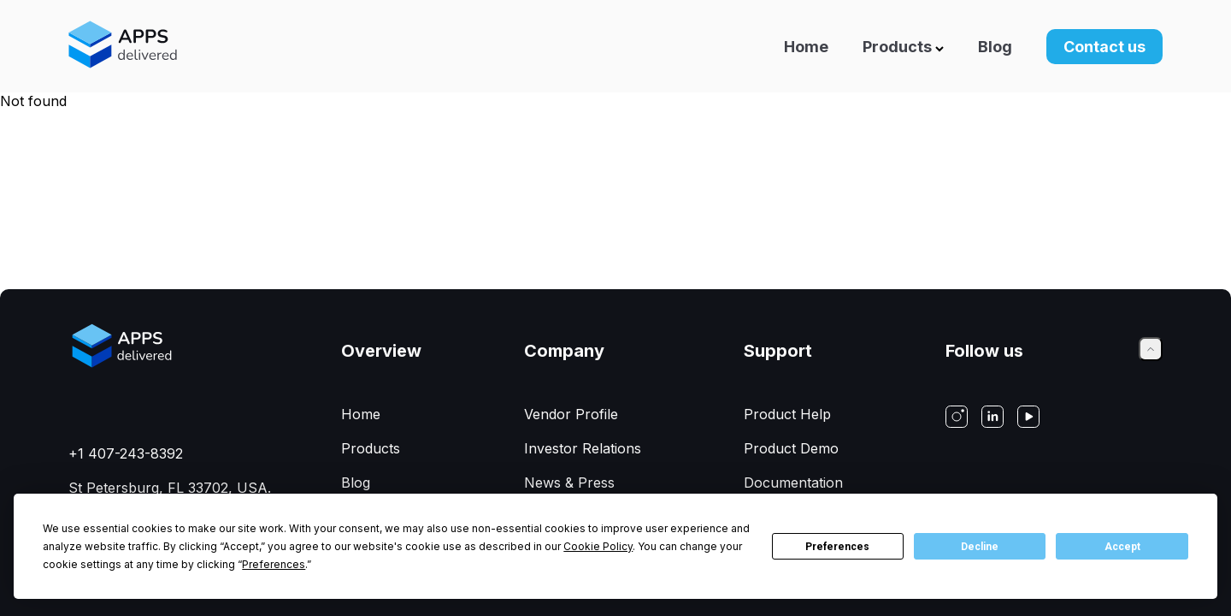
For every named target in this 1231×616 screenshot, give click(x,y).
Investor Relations (582, 448)
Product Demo (791, 448)
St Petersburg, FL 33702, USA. (169, 487)
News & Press (569, 482)
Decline (979, 547)
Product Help (787, 414)
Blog (995, 47)
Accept (1122, 547)
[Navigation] (744, 46)
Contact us (1104, 47)
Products (903, 47)
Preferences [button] (273, 564)
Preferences (837, 547)
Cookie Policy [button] (598, 546)
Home (806, 47)
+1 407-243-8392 (125, 453)
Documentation (793, 482)
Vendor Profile (571, 414)
